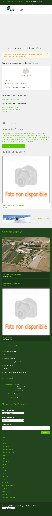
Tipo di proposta (8, 417)
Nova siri (32, 141)
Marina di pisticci (15, 135)
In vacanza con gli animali (12, 362)
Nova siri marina (14, 141)
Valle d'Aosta (6, 491)
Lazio (4, 455)
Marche (4, 464)
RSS (17, 512)
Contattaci (46, 4)
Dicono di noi (18, 390)
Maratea (20, 133)
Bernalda (5, 135)
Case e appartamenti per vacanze (15, 372)
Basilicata (5, 440)
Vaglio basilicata (42, 137)
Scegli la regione (8, 410)
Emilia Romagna (7, 449)
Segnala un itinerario (10, 351)
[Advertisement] (26, 29)
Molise (4, 467)
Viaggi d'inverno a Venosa (10, 99)
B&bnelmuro (9, 81)
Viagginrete (22, 9)
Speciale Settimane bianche (26, 219)
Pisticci (12, 133)
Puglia (4, 473)
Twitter (12, 512)
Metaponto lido (20, 137)
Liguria (4, 458)
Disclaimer (17, 388)
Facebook (2, 512)
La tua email (7, 425)
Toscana (5, 482)
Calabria (4, 443)
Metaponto (30, 133)
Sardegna (5, 476)
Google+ (7, 512)
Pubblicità (17, 397)
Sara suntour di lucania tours (13, 205)
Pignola (24, 141)
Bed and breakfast (10, 369)
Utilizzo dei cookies (20, 386)
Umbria (4, 488)
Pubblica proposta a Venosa (13, 146)
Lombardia (5, 461)
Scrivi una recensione (11, 355)
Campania (5, 446)
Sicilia (4, 479)
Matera (4, 133)
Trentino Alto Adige (8, 485)
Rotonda (5, 139)
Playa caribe (7, 338)
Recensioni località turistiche (11, 109)
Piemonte (5, 470)
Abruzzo (4, 437)
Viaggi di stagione (9, 358)
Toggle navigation (4, 9)
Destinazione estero (8, 497)
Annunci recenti (9, 365)
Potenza (40, 135)
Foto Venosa (6, 111)
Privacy (16, 384)
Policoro (40, 133)
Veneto (4, 494)
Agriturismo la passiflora (12, 274)
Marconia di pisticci (32, 139)
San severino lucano (16, 139)
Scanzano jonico (29, 135)
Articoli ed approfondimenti (11, 107)
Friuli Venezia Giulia (8, 452)
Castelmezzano (7, 137)
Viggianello (30, 137)
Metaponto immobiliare (11, 283)
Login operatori (35, 4)
